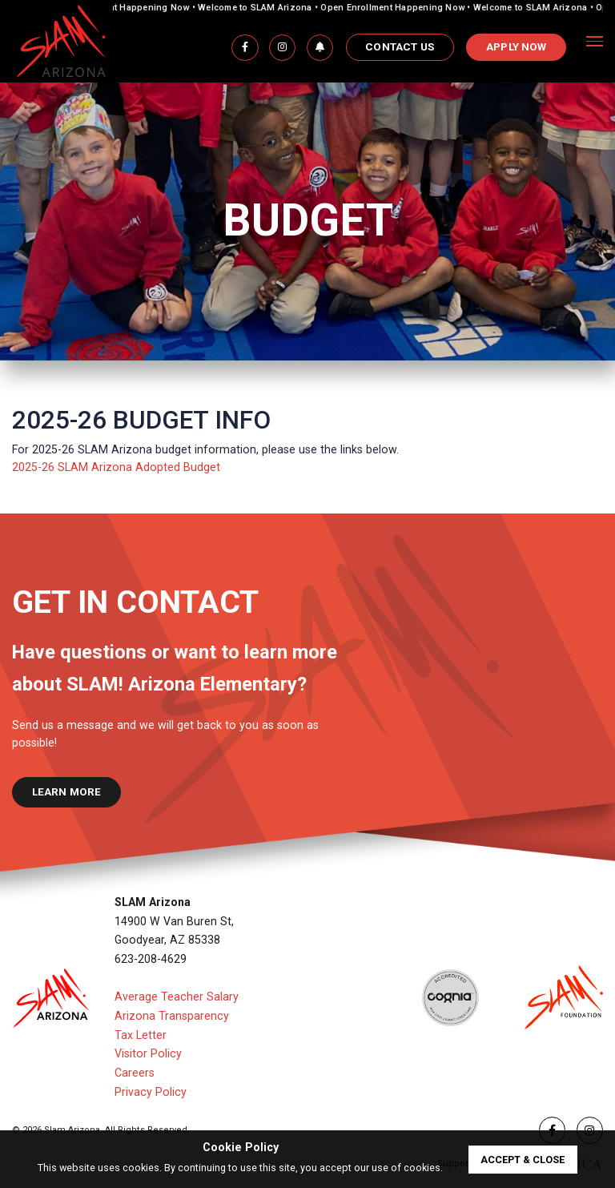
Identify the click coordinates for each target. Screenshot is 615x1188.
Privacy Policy (151, 1091)
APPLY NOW (516, 47)
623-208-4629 (151, 958)
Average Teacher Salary (177, 996)
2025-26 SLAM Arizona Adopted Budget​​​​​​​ (116, 467)
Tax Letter (141, 1035)
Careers (135, 1072)
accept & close (522, 1160)
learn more (67, 792)
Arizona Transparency (172, 1015)
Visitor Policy (148, 1053)
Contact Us (399, 47)
